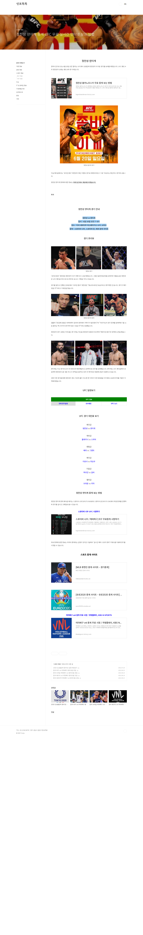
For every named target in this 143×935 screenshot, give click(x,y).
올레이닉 (85, 496)
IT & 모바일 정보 (21, 85)
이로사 (85, 518)
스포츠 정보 (57, 830)
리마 (92, 540)
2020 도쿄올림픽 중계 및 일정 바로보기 (65, 833)
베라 (85, 507)
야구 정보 (20, 79)
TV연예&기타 (20, 89)
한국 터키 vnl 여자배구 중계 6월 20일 (64, 836)
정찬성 (85, 485)
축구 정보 (20, 76)
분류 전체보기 (20, 63)
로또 (17, 95)
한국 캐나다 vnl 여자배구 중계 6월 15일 (65, 841)
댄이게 (92, 485)
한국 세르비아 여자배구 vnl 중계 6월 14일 (66, 844)
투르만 (85, 529)
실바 (92, 529)
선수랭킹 (88, 432)
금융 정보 (19, 70)
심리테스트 (19, 92)
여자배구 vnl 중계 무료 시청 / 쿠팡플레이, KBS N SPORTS (89, 701)
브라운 (85, 540)
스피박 (93, 496)
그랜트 (91, 507)
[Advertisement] (89, 408)
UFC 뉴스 (114, 432)
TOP (125, 928)
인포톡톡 (21, 4)
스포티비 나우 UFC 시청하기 (89, 597)
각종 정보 (19, 66)
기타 (17, 99)
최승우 (92, 518)
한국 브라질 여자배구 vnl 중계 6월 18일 (65, 839)
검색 (120, 4)
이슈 (17, 82)
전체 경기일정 (63, 432)
